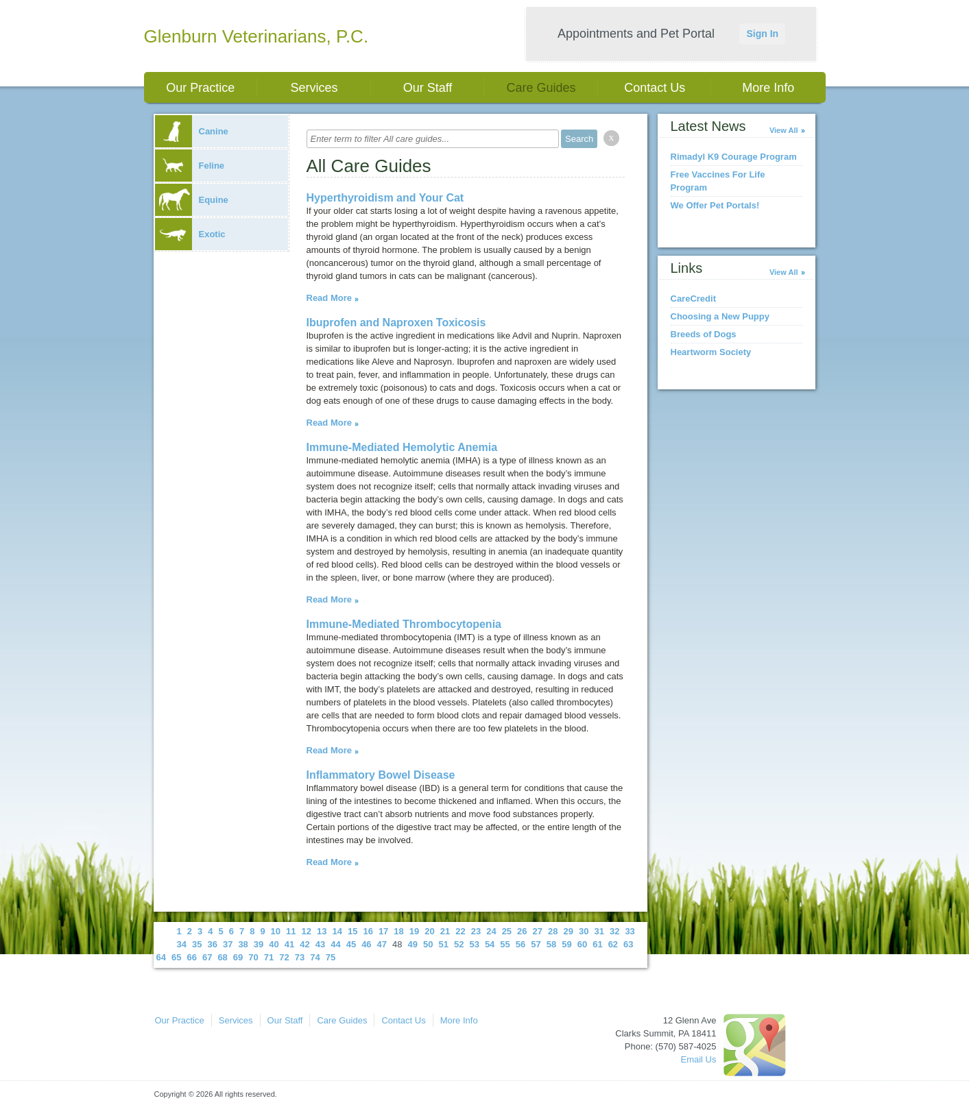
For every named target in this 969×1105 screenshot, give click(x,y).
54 (489, 944)
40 (273, 944)
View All (783, 130)
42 (304, 944)
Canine (191, 131)
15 (352, 931)
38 (243, 944)
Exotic (190, 234)
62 (613, 944)
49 (413, 944)
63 (628, 944)
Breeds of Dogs (704, 334)
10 (275, 931)
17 (383, 931)
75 (330, 957)
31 (598, 931)
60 (582, 944)
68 (222, 957)
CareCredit (693, 298)
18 (398, 931)
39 (258, 944)
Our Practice (200, 88)
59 (566, 944)
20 (429, 931)
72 (284, 957)
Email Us (698, 1059)
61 (597, 944)
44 (335, 944)
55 (505, 944)
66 (191, 957)
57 (535, 944)
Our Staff (428, 88)
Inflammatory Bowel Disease (381, 775)
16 (367, 931)
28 (553, 931)
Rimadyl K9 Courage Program (734, 156)
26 (522, 931)
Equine (191, 200)
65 (176, 957)
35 (197, 944)
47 (382, 944)
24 (491, 931)
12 (306, 931)
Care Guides (541, 88)
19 (414, 931)
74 (315, 957)
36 (212, 944)
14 (337, 931)
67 (207, 957)
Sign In (762, 33)
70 (253, 957)
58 (551, 944)
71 (269, 957)
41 (289, 944)
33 (629, 931)
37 (227, 944)
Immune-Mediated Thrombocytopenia (404, 624)
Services (313, 88)
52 (459, 944)
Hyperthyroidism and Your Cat (385, 198)
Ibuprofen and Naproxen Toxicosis (396, 322)
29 (568, 931)
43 (320, 944)
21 (445, 931)
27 (537, 931)
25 (507, 931)
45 (351, 944)
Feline (190, 165)
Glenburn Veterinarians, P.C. (256, 36)
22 (460, 931)
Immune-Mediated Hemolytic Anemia (402, 447)
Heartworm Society (711, 352)
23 (476, 931)
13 (321, 931)
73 (299, 957)
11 (291, 931)
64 (161, 957)
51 (443, 944)
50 (428, 944)
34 (182, 944)
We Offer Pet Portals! (715, 205)
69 (238, 957)
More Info (768, 88)
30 (583, 931)
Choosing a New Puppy (720, 316)
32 (614, 931)
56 (520, 944)
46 (366, 944)
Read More (329, 298)
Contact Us (654, 88)
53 (474, 944)
